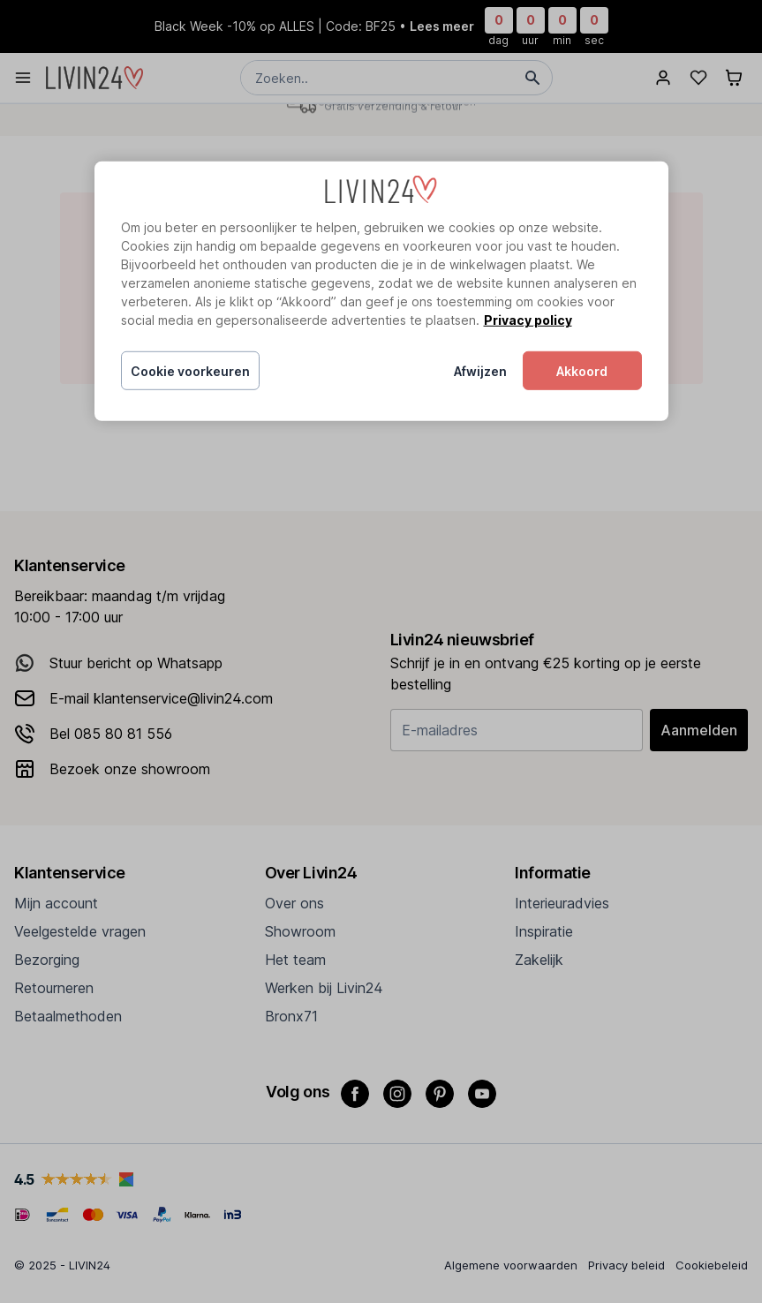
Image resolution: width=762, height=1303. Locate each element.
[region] (381, 291)
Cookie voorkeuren (190, 371)
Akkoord (581, 371)
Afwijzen (480, 371)
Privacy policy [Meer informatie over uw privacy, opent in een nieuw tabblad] (528, 320)
